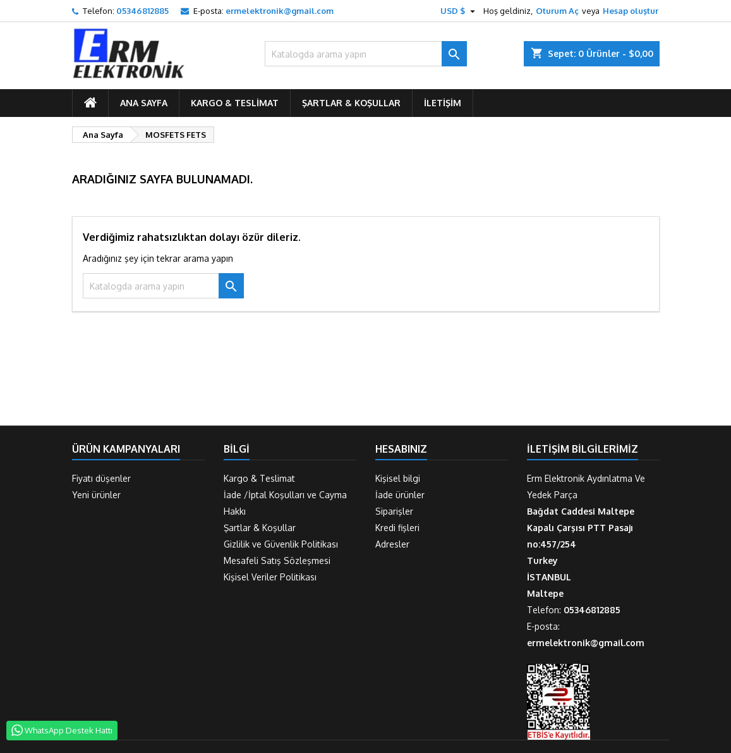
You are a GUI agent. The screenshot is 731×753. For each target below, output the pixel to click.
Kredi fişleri (397, 527)
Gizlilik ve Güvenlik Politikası (281, 544)
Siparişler (394, 511)
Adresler (392, 544)
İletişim (442, 102)
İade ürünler (400, 494)
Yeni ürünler (96, 494)
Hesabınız (401, 449)
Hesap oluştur (630, 11)
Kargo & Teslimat (235, 102)
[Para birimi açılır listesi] (459, 10)
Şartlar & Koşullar (351, 102)
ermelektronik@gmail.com (280, 11)
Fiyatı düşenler (101, 478)
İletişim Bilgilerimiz (582, 449)
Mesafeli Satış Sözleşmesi (277, 560)
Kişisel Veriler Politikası (270, 577)
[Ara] (366, 53)
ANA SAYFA (143, 102)
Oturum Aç (557, 11)
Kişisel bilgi (397, 478)
